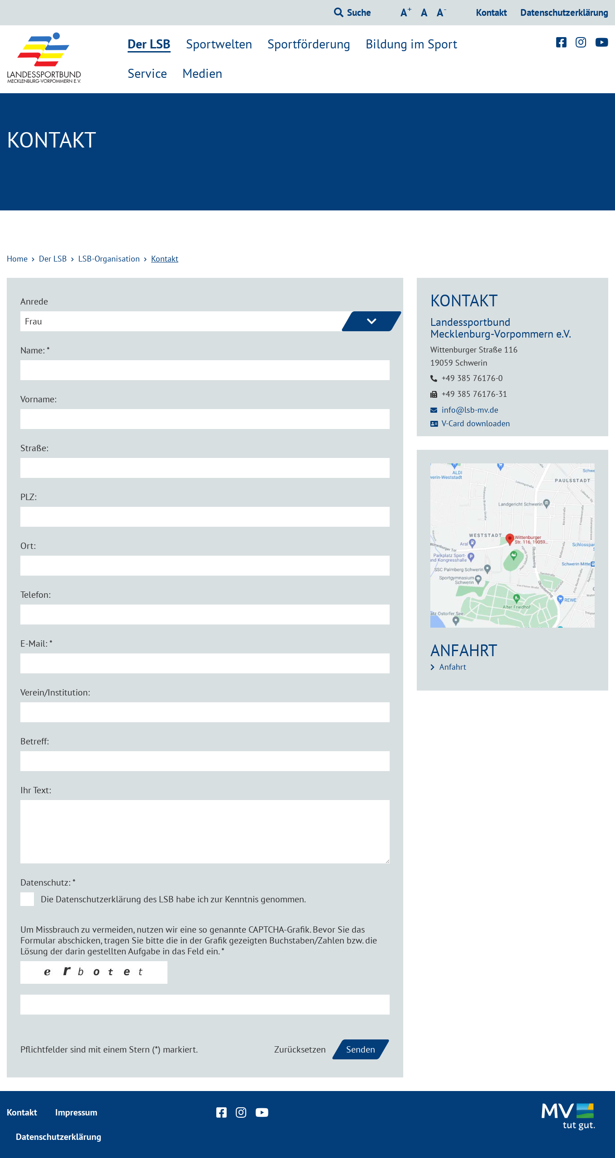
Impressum (76, 1112)
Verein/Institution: (55, 692)
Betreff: (34, 741)
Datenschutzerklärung (564, 12)
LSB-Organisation (109, 258)
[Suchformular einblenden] (352, 12)
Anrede (34, 301)
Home (17, 258)
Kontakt (491, 12)
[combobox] (205, 321)
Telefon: (35, 594)
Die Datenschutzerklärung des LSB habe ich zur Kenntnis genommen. (173, 899)
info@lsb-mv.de (470, 410)
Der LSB (149, 44)
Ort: (27, 545)
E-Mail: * (36, 643)
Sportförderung (308, 44)
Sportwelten (219, 44)
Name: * (35, 350)
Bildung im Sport (411, 44)
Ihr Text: (35, 790)
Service (147, 73)
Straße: (34, 448)
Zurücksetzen (300, 1049)
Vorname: (38, 399)
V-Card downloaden (476, 423)
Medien (202, 73)
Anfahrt (452, 667)
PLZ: (28, 496)
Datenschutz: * (48, 882)
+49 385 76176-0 (472, 378)
